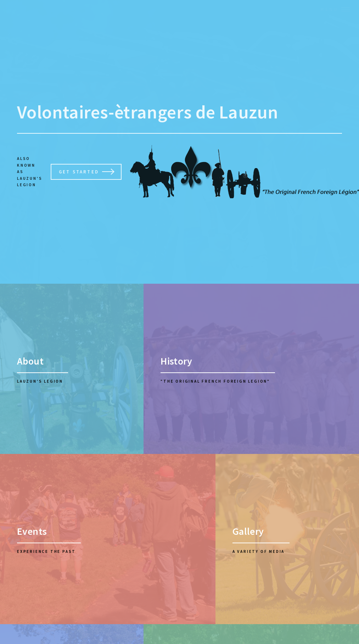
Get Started (79, 171)
